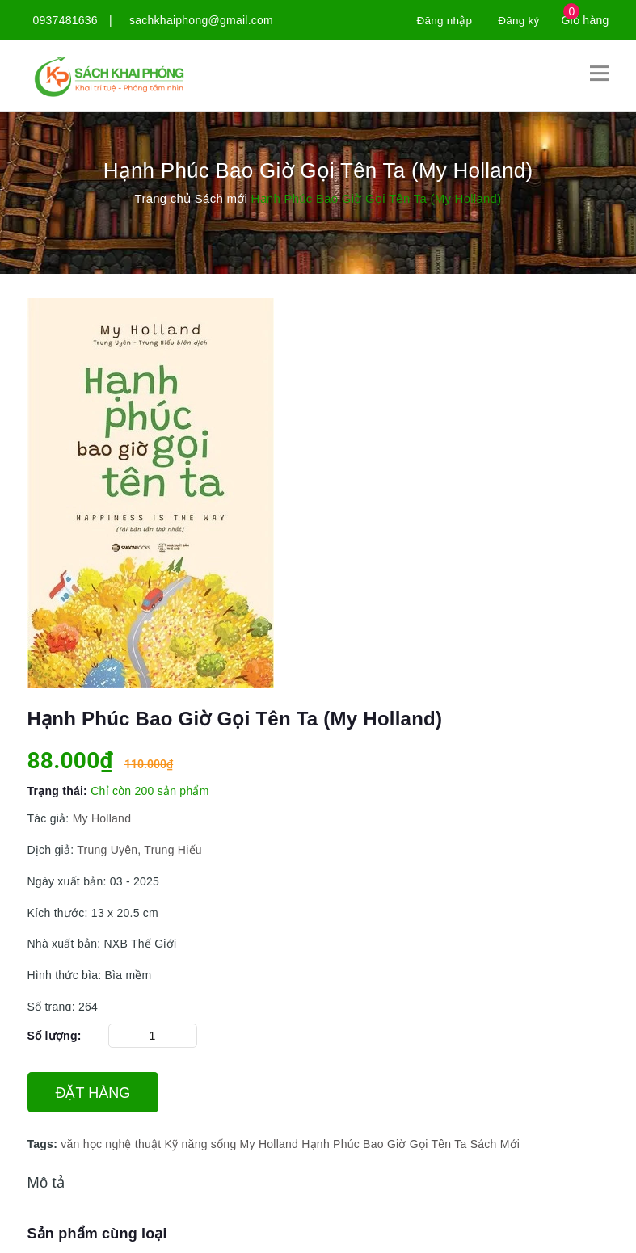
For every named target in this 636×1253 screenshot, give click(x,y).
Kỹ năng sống (201, 1143)
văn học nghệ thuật (111, 1143)
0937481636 (65, 20)
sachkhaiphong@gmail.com (201, 20)
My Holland (102, 818)
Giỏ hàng (585, 20)
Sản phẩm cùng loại (97, 1234)
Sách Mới (495, 1143)
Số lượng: (54, 1035)
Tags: (44, 1143)
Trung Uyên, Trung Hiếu (138, 849)
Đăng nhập (441, 20)
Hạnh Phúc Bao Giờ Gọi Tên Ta (383, 1143)
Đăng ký (517, 20)
